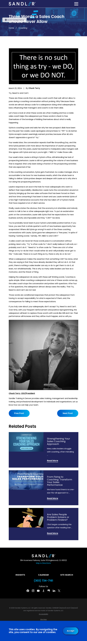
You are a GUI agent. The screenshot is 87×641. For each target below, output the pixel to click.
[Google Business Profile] (48, 590)
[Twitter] (59, 590)
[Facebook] (28, 590)
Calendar (43, 574)
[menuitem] (43, 614)
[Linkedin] (54, 590)
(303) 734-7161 (43, 580)
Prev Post (19, 413)
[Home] (22, 4)
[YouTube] (38, 590)
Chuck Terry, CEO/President (22, 393)
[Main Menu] (76, 4)
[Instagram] (33, 590)
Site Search (66, 574)
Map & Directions (43, 563)
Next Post (68, 413)
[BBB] (43, 590)
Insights (20, 574)
